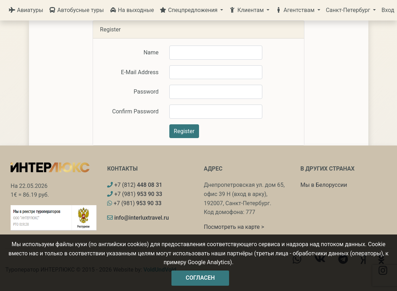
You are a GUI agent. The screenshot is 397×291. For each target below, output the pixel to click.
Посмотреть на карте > (234, 227)
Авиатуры (25, 10)
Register (184, 131)
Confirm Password (135, 111)
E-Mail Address (140, 72)
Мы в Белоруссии (323, 185)
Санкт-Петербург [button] (349, 10)
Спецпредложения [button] (189, 10)
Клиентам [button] (247, 10)
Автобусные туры (76, 10)
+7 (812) (134, 185)
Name (151, 52)
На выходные (132, 10)
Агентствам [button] (295, 10)
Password (146, 91)
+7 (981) (134, 194)
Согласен (200, 277)
